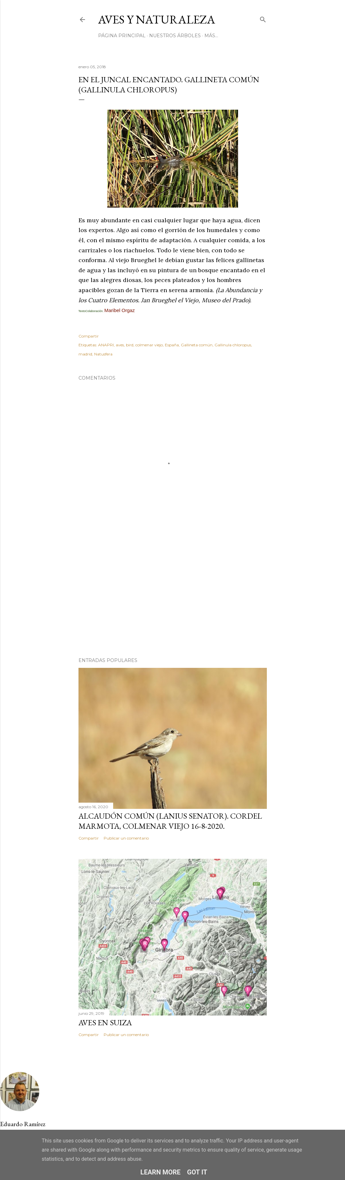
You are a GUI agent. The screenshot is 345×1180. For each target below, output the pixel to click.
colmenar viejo (149, 344)
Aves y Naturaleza (156, 19)
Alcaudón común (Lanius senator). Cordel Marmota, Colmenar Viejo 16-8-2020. (170, 821)
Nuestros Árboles (175, 36)
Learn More (160, 1172)
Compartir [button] (88, 336)
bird (129, 344)
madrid (85, 354)
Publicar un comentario (126, 838)
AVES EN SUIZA (105, 1022)
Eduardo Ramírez (22, 1124)
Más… (211, 36)
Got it (197, 1172)
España (172, 344)
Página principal (122, 36)
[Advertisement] (172, 595)
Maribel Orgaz (119, 310)
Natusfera (103, 354)
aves (120, 344)
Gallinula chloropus (233, 344)
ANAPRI (106, 344)
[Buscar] (263, 18)
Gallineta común (197, 344)
